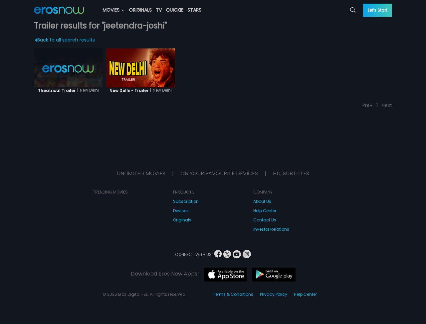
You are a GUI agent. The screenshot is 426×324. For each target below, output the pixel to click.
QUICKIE (174, 10)
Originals (182, 220)
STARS (194, 10)
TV (159, 10)
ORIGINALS (140, 10)
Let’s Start (377, 10)
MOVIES (113, 10)
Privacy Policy (273, 294)
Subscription (186, 201)
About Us (262, 201)
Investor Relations (271, 229)
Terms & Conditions (233, 294)
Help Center (264, 210)
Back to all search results (65, 40)
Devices (181, 210)
